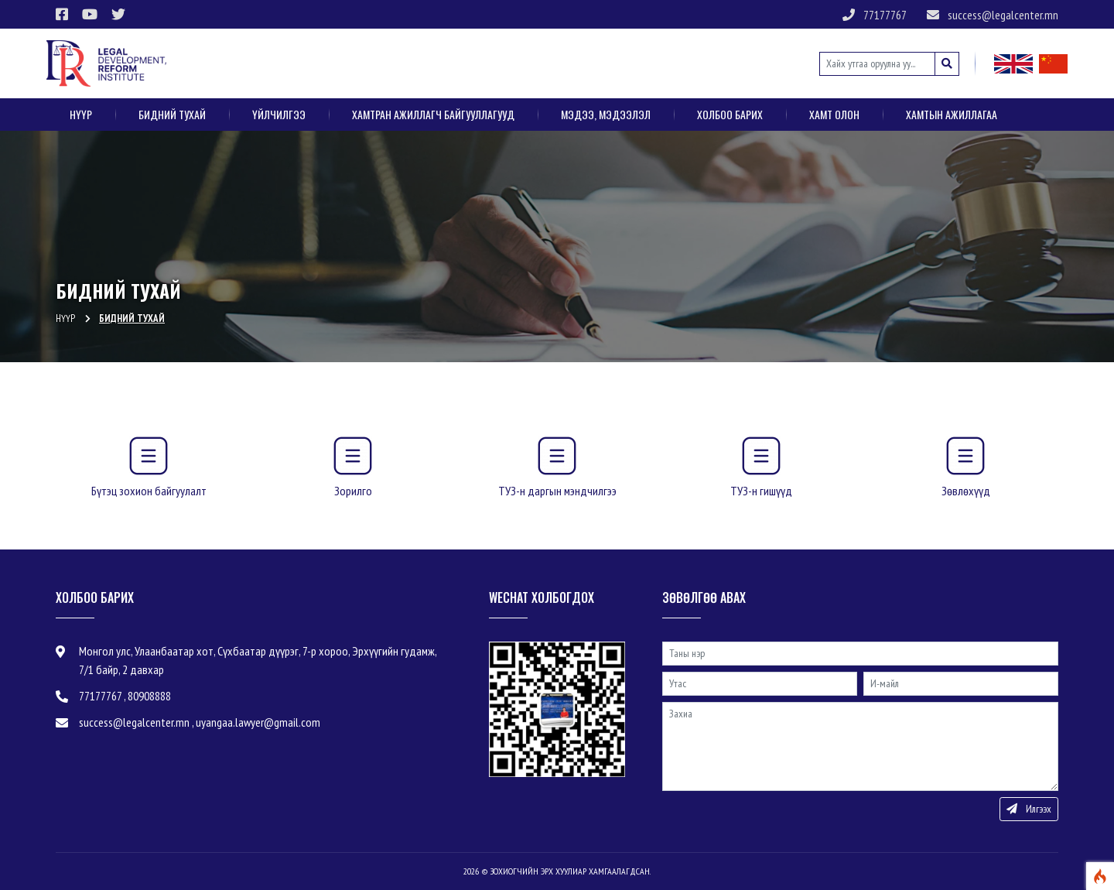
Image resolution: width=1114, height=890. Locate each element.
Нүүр (81, 114)
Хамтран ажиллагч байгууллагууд (433, 114)
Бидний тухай (172, 114)
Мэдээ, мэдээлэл (606, 114)
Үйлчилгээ (279, 114)
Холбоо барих (730, 114)
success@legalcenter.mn (992, 14)
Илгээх (1028, 809)
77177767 (874, 14)
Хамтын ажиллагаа (951, 114)
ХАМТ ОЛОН (834, 114)
